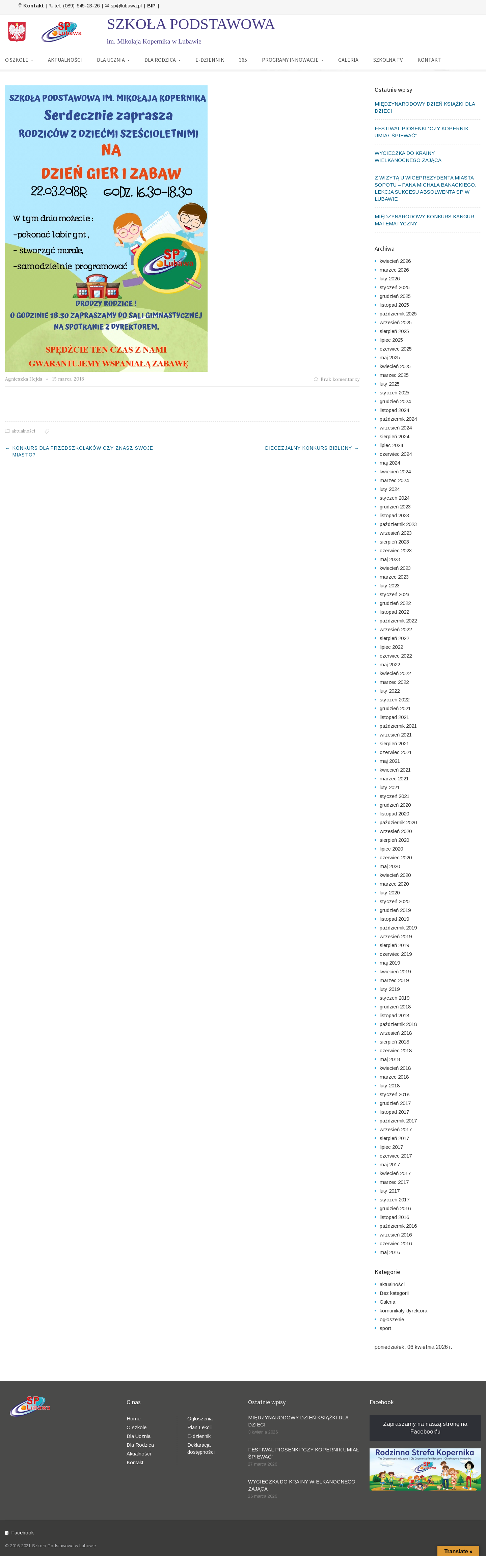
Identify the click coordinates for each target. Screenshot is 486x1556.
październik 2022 (398, 620)
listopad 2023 (394, 515)
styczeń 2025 (394, 392)
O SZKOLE (16, 59)
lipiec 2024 (391, 445)
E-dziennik (199, 1436)
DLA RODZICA (160, 59)
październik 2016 (398, 1226)
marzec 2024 (394, 480)
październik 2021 (398, 726)
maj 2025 (390, 357)
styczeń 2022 (394, 699)
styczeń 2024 (394, 498)
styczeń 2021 (394, 796)
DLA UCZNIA (111, 59)
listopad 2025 (394, 305)
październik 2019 (398, 927)
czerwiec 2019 (396, 954)
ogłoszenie (392, 1319)
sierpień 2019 (394, 945)
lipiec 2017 (391, 1147)
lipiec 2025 (391, 340)
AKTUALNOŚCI (65, 59)
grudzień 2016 (395, 1208)
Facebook (22, 1532)
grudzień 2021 (395, 708)
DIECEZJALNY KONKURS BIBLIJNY (308, 448)
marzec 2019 (394, 980)
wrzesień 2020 (396, 831)
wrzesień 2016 (396, 1235)
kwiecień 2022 (395, 673)
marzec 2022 (394, 682)
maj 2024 (390, 463)
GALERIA (348, 59)
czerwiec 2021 (396, 752)
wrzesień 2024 (396, 427)
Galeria (387, 1302)
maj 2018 (390, 1059)
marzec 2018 (394, 1077)
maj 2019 (390, 963)
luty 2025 (390, 384)
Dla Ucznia (139, 1436)
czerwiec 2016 (396, 1243)
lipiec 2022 (391, 647)
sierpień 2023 (394, 542)
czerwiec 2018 (396, 1050)
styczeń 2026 (394, 287)
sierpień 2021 (394, 743)
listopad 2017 (394, 1112)
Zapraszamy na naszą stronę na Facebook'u (425, 1428)
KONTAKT (429, 59)
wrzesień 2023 (396, 533)
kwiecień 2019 (395, 971)
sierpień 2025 (394, 331)
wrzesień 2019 (396, 936)
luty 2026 (390, 278)
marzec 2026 (394, 270)
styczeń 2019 (394, 998)
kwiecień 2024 (395, 471)
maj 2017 (390, 1164)
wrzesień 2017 (396, 1129)
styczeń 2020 (394, 901)
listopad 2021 (394, 717)
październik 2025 (398, 313)
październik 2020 (398, 822)
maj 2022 (390, 664)
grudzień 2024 (395, 401)
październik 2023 (398, 524)
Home (133, 1418)
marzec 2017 (394, 1182)
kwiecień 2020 (395, 875)
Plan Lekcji (199, 1427)
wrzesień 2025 (396, 322)
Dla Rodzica (140, 1445)
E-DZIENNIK (209, 59)
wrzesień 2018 (396, 1033)
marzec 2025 (394, 375)
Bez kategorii (394, 1293)
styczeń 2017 (394, 1199)
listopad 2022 (394, 612)
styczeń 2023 (394, 594)
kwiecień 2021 (395, 770)
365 (243, 59)
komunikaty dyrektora (403, 1310)
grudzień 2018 (395, 1006)
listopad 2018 (394, 1015)
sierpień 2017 (394, 1138)
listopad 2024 (394, 410)
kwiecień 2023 (395, 568)
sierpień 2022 (394, 638)
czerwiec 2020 (396, 857)
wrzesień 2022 (396, 629)
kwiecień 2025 (395, 366)
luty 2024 (390, 489)
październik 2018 (398, 1024)
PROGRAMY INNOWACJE (290, 59)
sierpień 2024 (394, 436)
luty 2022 (390, 691)
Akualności (139, 1453)
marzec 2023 (394, 577)
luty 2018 (390, 1085)
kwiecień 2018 (395, 1068)
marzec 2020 (394, 884)
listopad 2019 (394, 919)
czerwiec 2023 (396, 550)
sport (385, 1328)
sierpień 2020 (394, 840)
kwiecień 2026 (395, 261)
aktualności (23, 431)
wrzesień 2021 (396, 735)
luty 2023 (390, 585)
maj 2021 (390, 761)
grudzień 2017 (395, 1103)
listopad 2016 (394, 1217)
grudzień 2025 (395, 296)
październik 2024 (398, 419)
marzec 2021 (394, 778)
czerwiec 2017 (396, 1156)
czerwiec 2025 (396, 349)
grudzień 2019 (395, 910)
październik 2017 (398, 1120)
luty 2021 (390, 787)
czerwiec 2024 (396, 454)
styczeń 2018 (394, 1094)
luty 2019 (390, 989)
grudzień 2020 (395, 805)
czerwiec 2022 (396, 656)
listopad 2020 (394, 813)
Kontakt (135, 1462)
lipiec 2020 (391, 849)
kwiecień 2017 (395, 1173)
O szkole (136, 1427)
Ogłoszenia (200, 1418)
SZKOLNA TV (388, 59)
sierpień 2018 (394, 1042)
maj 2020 (390, 866)
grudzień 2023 (395, 506)
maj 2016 (390, 1252)
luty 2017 (390, 1191)
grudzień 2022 (395, 603)
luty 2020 (390, 892)
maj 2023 (390, 559)
